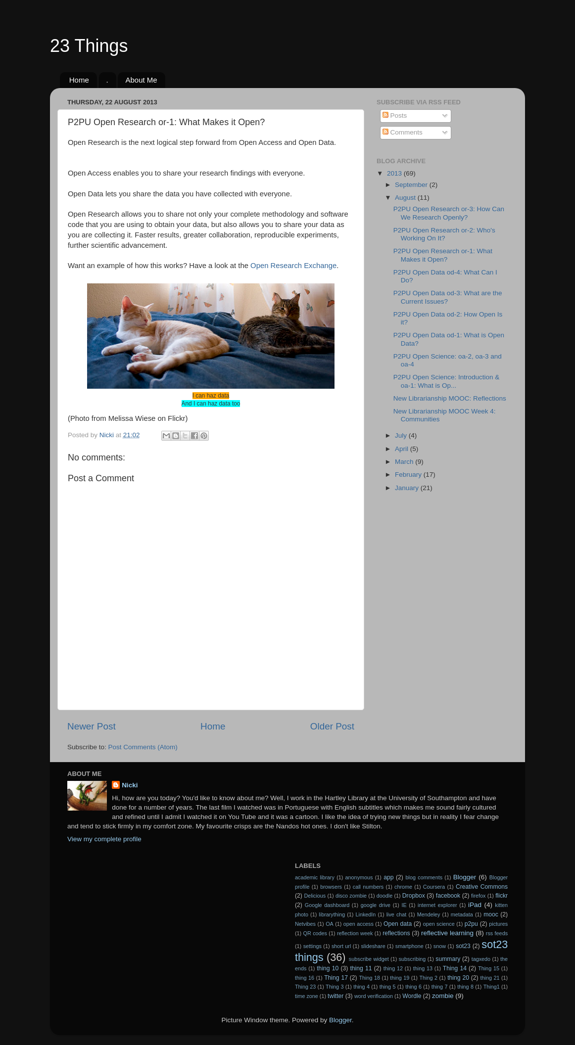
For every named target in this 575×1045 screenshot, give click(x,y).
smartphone (409, 946)
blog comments (424, 877)
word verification (373, 996)
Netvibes (305, 924)
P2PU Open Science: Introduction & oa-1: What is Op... (446, 381)
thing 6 (413, 987)
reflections (396, 933)
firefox (478, 896)
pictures (498, 924)
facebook (448, 895)
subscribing (412, 959)
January (408, 488)
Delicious (315, 896)
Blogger (465, 877)
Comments (403, 132)
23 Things (89, 46)
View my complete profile (104, 839)
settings (312, 946)
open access (358, 924)
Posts (395, 115)
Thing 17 (336, 977)
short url (341, 946)
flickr (501, 895)
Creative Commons (482, 886)
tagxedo (481, 959)
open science (439, 924)
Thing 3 (334, 987)
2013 (395, 173)
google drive (375, 905)
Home (79, 80)
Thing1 (491, 987)
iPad (474, 905)
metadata (462, 914)
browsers (331, 887)
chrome (403, 887)
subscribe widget (369, 959)
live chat (396, 914)
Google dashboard (327, 905)
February (409, 474)
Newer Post (91, 726)
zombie (443, 996)
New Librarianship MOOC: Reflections (449, 398)
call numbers (368, 887)
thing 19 (399, 978)
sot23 (463, 946)
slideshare (373, 946)
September (412, 184)
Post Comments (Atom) (143, 747)
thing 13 (422, 968)
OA (330, 924)
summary (447, 958)
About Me (141, 80)
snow (439, 946)
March (405, 461)
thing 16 (304, 978)
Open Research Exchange (293, 266)
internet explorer (437, 905)
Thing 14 (455, 968)
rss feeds (497, 933)
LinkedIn (366, 914)
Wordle (411, 996)
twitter (335, 996)
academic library (315, 877)
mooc (490, 914)
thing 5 (388, 987)
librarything (332, 914)
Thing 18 (370, 978)
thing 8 (465, 987)
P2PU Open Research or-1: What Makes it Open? (442, 255)
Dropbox (413, 895)
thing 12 (393, 968)
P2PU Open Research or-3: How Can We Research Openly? (448, 213)
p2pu (471, 923)
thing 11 (361, 968)
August (406, 197)
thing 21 (490, 978)
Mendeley (428, 914)
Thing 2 (428, 978)
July (402, 435)
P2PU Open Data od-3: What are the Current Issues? (447, 297)
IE (403, 905)
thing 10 (327, 968)
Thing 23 (305, 987)
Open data (397, 923)
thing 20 (458, 977)
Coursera (434, 887)
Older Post (332, 726)
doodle (384, 896)
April (402, 449)
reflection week (355, 933)
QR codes (315, 933)
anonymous (359, 877)
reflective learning (447, 933)
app (388, 877)
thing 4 (361, 987)
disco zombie (351, 896)
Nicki (130, 785)
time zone (306, 996)
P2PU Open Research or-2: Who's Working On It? (444, 234)
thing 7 (439, 987)
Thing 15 (488, 968)
